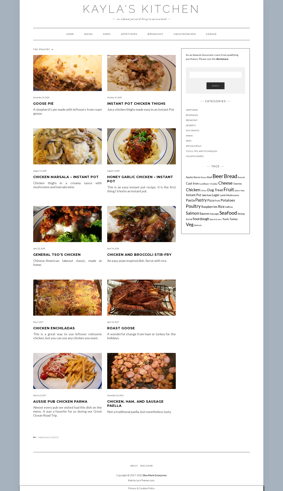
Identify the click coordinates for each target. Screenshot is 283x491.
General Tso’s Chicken (57, 255)
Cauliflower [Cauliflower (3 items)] (204, 184)
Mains (88, 34)
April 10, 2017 (113, 322)
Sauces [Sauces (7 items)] (205, 213)
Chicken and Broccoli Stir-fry (139, 255)
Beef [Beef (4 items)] (209, 177)
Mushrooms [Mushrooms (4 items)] (232, 195)
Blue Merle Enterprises (155, 475)
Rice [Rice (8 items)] (221, 206)
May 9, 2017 (38, 322)
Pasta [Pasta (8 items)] (190, 200)
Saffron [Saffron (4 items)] (229, 206)
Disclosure (146, 465)
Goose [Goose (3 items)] (237, 190)
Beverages (192, 115)
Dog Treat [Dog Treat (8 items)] (215, 190)
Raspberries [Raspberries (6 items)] (209, 207)
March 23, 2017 (39, 395)
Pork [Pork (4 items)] (217, 200)
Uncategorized (185, 34)
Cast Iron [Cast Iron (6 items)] (192, 183)
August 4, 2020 (113, 171)
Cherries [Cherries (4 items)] (237, 183)
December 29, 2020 (41, 97)
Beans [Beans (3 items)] (204, 177)
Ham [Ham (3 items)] (242, 190)
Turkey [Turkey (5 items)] (233, 219)
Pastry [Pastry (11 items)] (201, 200)
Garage (211, 34)
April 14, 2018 (113, 248)
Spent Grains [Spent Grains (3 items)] (216, 219)
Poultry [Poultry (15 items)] (193, 206)
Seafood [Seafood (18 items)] (228, 213)
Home (70, 34)
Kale (130, 480)
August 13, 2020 (40, 171)
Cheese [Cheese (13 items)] (225, 182)
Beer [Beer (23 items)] (217, 176)
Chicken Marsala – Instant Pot (66, 177)
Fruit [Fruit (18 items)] (229, 189)
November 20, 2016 (115, 395)
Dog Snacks (192, 130)
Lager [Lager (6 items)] (215, 195)
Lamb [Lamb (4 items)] (223, 195)
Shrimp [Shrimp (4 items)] (241, 213)
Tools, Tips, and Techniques (201, 151)
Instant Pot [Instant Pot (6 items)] (193, 195)
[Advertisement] (215, 265)
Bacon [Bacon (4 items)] (197, 177)
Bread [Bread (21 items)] (230, 176)
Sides (107, 34)
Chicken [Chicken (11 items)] (193, 189)
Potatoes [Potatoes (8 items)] (228, 200)
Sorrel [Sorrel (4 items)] (189, 219)
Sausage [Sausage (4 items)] (214, 213)
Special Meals (193, 146)
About (134, 465)
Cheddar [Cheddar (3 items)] (214, 184)
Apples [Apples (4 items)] (189, 177)
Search (215, 86)
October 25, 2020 (114, 97)
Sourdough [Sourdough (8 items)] (201, 219)
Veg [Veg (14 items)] (189, 224)
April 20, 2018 (39, 248)
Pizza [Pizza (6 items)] (210, 200)
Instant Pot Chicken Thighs (136, 104)
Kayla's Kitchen (141, 9)
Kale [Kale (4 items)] (209, 195)
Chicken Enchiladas (54, 328)
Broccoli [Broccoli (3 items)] (241, 177)
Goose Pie (43, 104)
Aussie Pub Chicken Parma (60, 402)
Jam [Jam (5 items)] (204, 195)
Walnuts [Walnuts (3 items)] (198, 225)
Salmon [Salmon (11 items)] (192, 213)
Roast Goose (121, 328)
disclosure (222, 58)
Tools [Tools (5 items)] (225, 219)
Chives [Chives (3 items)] (204, 190)
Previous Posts (48, 437)
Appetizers (129, 34)
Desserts (191, 125)
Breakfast (155, 34)
